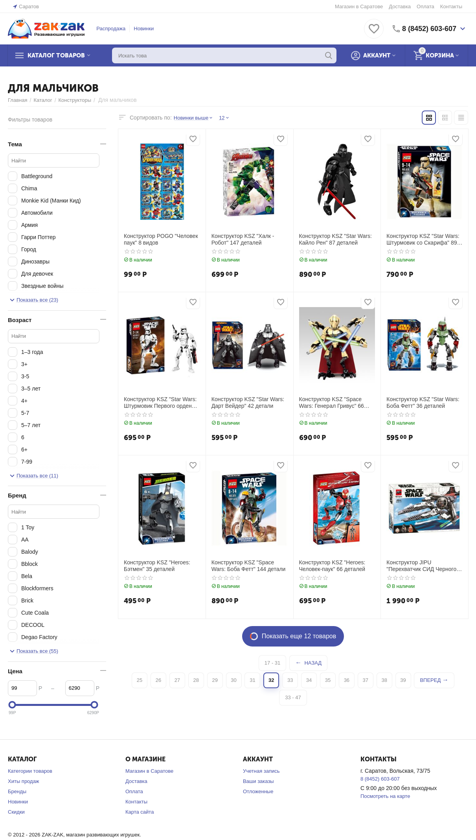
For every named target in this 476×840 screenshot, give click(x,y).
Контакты (451, 6)
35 (328, 680)
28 (196, 680)
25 (139, 680)
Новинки (144, 28)
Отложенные (258, 791)
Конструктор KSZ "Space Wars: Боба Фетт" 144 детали (248, 565)
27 (177, 680)
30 (233, 680)
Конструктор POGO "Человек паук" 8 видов (161, 239)
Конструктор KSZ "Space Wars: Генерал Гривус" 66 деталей (331, 402)
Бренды (17, 791)
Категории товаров (30, 771)
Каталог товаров (56, 55)
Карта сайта (139, 812)
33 (290, 680)
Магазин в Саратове (359, 6)
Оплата (425, 6)
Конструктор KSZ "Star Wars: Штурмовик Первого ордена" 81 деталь (160, 402)
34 (309, 680)
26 (158, 680)
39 (403, 680)
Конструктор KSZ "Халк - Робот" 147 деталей (242, 239)
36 (346, 680)
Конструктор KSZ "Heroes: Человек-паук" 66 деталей (332, 565)
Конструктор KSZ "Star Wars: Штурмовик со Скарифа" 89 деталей (422, 239)
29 (214, 680)
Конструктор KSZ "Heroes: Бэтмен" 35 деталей (157, 565)
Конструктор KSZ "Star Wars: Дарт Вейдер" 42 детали (247, 402)
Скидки (16, 812)
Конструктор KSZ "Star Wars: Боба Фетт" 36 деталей (422, 402)
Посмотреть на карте (385, 796)
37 (365, 680)
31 (252, 680)
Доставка (400, 6)
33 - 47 (293, 697)
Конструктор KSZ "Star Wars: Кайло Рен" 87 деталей (335, 239)
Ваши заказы (258, 781)
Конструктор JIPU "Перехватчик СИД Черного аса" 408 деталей (421, 566)
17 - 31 (272, 663)
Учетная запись (261, 771)
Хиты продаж (23, 781)
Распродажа (110, 28)
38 (384, 680)
